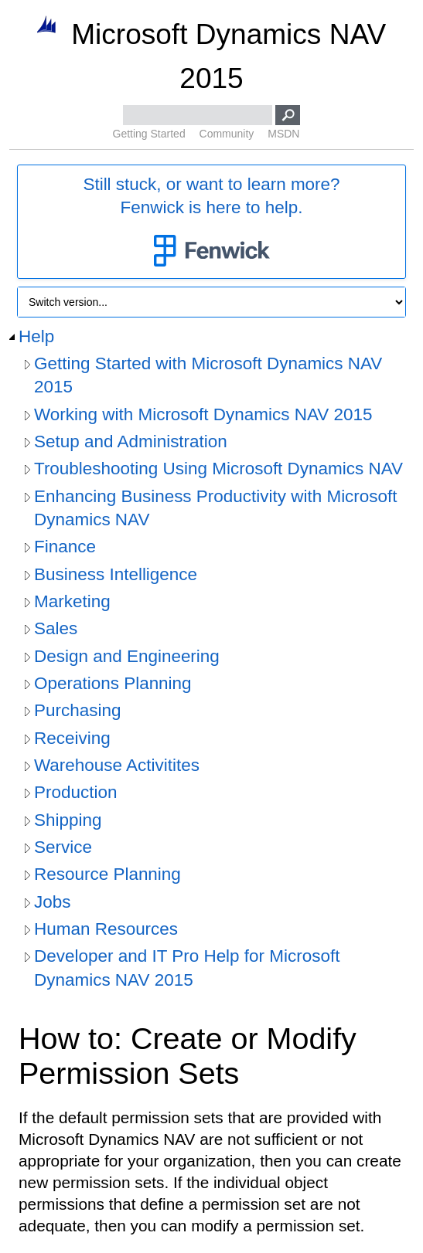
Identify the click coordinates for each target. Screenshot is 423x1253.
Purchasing (77, 710)
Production (75, 792)
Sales (55, 628)
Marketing (72, 601)
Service (63, 847)
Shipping (67, 820)
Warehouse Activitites (117, 765)
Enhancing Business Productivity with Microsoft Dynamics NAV (215, 508)
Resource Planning (107, 874)
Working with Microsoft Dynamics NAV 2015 (203, 414)
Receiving (72, 738)
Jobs (52, 902)
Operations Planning (113, 683)
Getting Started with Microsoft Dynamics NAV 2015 (208, 375)
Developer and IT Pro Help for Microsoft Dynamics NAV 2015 (186, 967)
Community (227, 133)
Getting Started (149, 133)
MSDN (283, 133)
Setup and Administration (130, 441)
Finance (65, 546)
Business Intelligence (115, 574)
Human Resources (106, 929)
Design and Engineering (127, 656)
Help (36, 336)
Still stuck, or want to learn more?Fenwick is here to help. (211, 222)
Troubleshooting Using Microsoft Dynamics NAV (218, 468)
